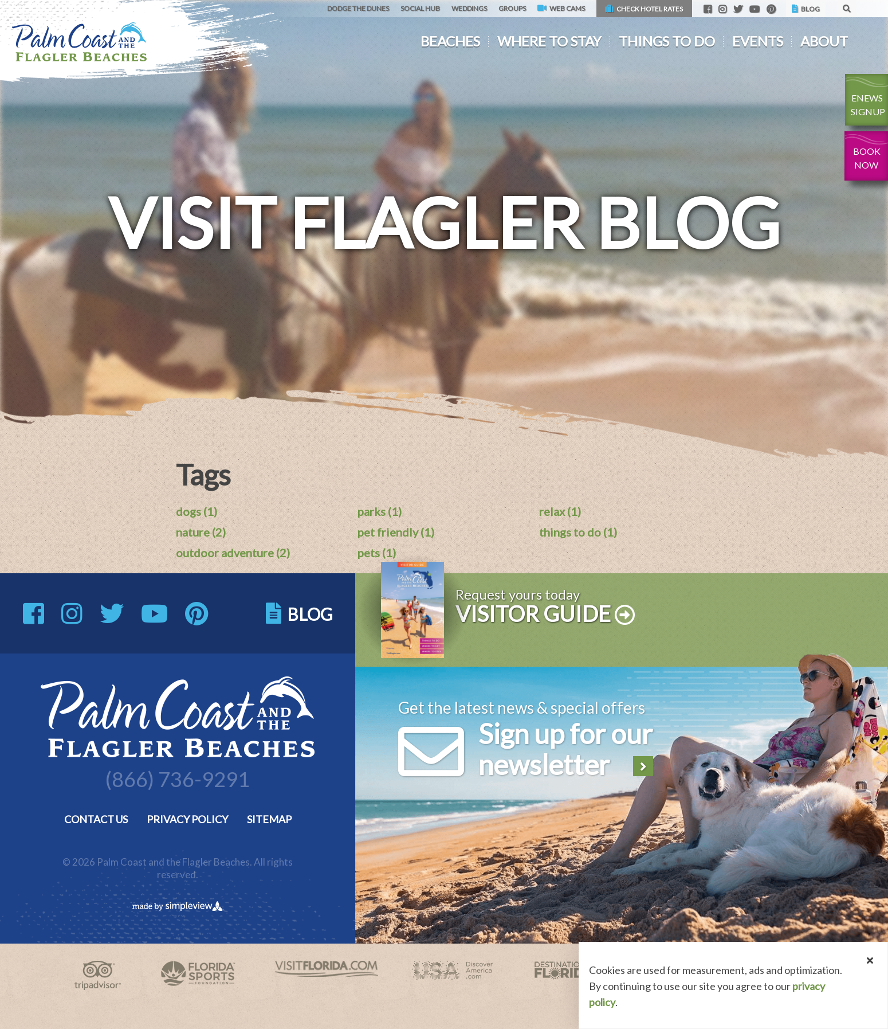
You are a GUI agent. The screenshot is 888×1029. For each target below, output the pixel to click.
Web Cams (561, 8)
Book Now (867, 158)
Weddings (469, 8)
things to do (578, 532)
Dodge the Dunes (358, 8)
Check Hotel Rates (644, 9)
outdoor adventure (233, 553)
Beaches (450, 41)
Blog (806, 9)
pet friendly (395, 532)
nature (201, 532)
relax (560, 511)
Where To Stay (549, 41)
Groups (512, 8)
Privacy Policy (187, 819)
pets (376, 553)
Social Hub (420, 8)
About (824, 41)
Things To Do (667, 41)
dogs (196, 511)
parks (379, 511)
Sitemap (269, 819)
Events (757, 41)
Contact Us (96, 819)
